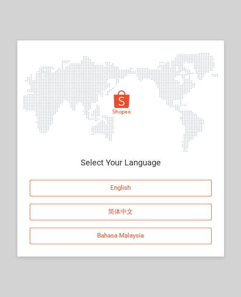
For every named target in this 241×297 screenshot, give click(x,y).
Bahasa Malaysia (120, 235)
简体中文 (120, 211)
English (120, 187)
